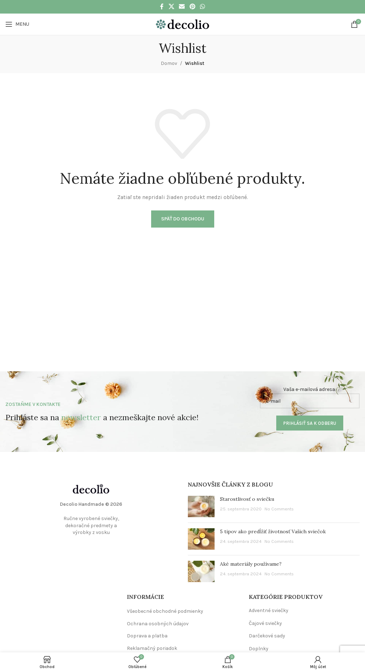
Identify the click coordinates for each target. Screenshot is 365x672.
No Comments (279, 508)
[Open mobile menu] (17, 24)
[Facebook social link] (162, 6)
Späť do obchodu (182, 219)
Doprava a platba (147, 636)
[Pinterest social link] (192, 6)
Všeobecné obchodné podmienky (165, 611)
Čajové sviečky (265, 623)
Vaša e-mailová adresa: (310, 397)
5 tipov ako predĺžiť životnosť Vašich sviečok (273, 531)
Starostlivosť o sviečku (247, 499)
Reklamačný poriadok (152, 648)
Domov (169, 63)
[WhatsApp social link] (202, 6)
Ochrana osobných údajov (158, 624)
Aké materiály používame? (251, 564)
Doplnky (258, 649)
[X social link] (171, 6)
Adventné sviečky (268, 610)
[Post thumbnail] (201, 506)
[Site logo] (182, 24)
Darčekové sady (267, 636)
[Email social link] (182, 6)
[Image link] (91, 488)
